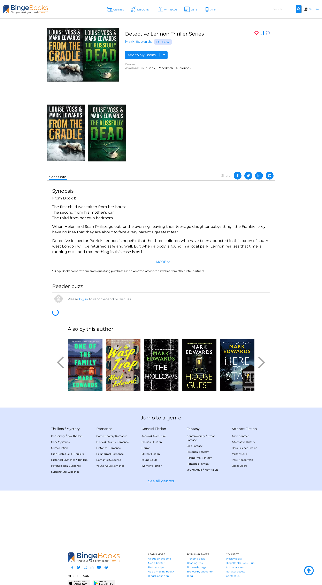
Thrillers (57, 429)
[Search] (298, 9)
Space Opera (239, 465)
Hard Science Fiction (244, 447)
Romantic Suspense (108, 459)
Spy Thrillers (75, 436)
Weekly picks (234, 558)
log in (83, 299)
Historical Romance (108, 447)
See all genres (161, 481)
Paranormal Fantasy (199, 457)
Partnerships (156, 567)
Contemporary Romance (111, 436)
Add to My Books (146, 55)
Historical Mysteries (63, 459)
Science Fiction (244, 429)
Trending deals (196, 558)
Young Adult (149, 459)
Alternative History (243, 441)
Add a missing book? (161, 571)
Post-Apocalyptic (242, 459)
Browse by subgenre (200, 571)
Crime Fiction (59, 447)
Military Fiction (150, 453)
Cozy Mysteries (60, 441)
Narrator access (235, 571)
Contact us (232, 575)
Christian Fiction (151, 441)
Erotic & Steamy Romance (112, 441)
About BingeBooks (159, 558)
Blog (190, 575)
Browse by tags (196, 567)
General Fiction (153, 429)
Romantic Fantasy (198, 463)
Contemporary (196, 436)
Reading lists (195, 562)
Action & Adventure (153, 436)
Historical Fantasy (198, 451)
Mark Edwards (138, 41)
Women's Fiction (151, 465)
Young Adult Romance (110, 465)
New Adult (211, 469)
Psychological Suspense (66, 465)
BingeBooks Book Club (240, 562)
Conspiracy (58, 436)
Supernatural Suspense (65, 471)
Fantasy (193, 429)
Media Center (156, 562)
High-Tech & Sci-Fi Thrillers (67, 453)
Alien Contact (240, 436)
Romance (104, 429)
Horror (145, 447)
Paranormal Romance (110, 453)
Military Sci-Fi (240, 453)
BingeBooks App (158, 575)
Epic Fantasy (194, 445)
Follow (163, 42)
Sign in (314, 9)
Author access (235, 567)
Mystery (73, 429)
